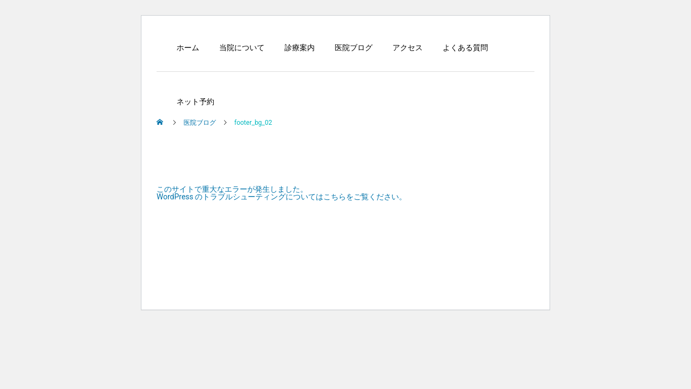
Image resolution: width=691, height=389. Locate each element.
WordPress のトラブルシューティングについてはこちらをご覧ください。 (282, 196)
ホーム (188, 47)
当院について (242, 47)
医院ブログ (353, 47)
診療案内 (299, 47)
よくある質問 (465, 47)
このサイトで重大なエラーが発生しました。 (232, 189)
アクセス (407, 47)
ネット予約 (195, 101)
